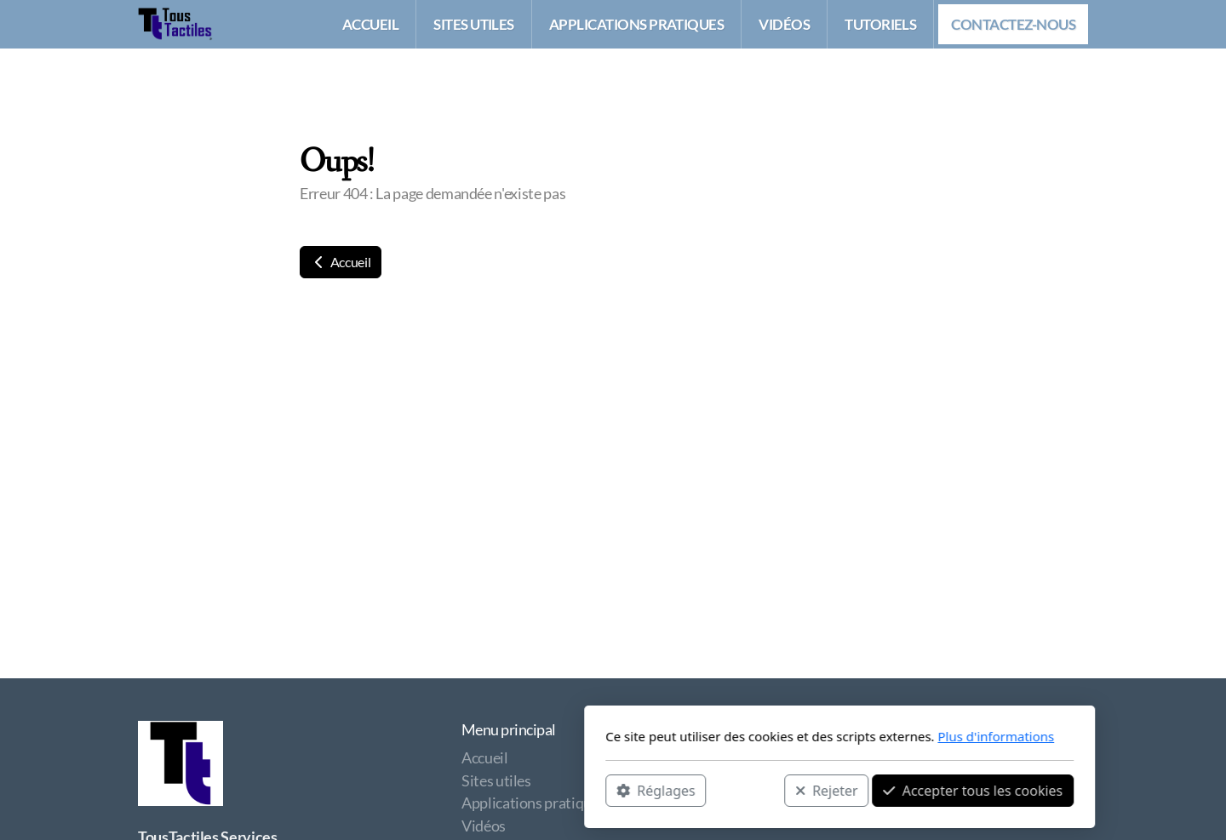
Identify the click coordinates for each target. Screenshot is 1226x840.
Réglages (429, 789)
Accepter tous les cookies (746, 789)
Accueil (340, 262)
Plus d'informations (769, 736)
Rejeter (600, 789)
